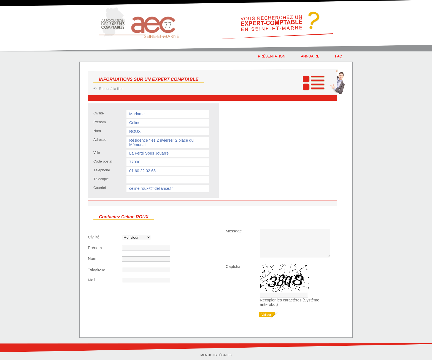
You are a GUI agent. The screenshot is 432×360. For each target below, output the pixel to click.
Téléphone (96, 269)
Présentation (271, 56)
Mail (91, 280)
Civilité (93, 237)
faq (338, 56)
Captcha (233, 266)
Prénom (95, 248)
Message (234, 231)
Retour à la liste (111, 89)
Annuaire (310, 56)
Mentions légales (215, 355)
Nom (92, 258)
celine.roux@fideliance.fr (151, 188)
